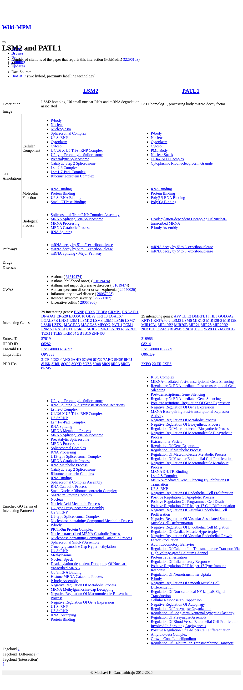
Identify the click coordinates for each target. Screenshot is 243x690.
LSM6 (119, 320)
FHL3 (212, 316)
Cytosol (57, 146)
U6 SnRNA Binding (66, 198)
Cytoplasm (59, 142)
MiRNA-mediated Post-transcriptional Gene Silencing (192, 381)
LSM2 (90, 91)
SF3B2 (92, 329)
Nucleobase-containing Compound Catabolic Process (91, 538)
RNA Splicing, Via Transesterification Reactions (88, 405)
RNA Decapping (63, 615)
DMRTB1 (199, 316)
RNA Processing (63, 452)
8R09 (106, 364)
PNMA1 (47, 329)
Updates (18, 66)
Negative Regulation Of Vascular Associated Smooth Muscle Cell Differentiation (191, 521)
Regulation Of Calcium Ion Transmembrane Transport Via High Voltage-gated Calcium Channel (195, 551)
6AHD (76, 360)
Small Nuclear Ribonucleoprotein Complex (84, 491)
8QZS (87, 364)
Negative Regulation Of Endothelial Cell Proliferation (192, 493)
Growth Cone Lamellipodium (173, 639)
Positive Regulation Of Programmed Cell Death (187, 501)
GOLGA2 (225, 316)
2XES (167, 364)
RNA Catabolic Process (69, 486)
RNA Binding (61, 189)
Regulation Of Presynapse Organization (181, 609)
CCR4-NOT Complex (167, 159)
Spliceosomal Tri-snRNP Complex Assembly (85, 215)
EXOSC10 (77, 316)
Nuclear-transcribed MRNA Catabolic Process (86, 534)
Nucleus (57, 125)
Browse (17, 53)
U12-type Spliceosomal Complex (76, 456)
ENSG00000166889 (156, 349)
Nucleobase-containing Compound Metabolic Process (92, 521)
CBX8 (90, 312)
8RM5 (46, 368)
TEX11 (46, 333)
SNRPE (131, 329)
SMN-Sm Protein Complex (71, 495)
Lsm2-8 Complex (64, 168)
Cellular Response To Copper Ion (176, 600)
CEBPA (101, 312)
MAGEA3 (72, 325)
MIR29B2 (220, 325)
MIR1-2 (199, 320)
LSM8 (46, 325)
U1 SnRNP (59, 606)
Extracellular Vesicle (166, 441)
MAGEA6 (89, 325)
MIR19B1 (149, 325)
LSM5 (108, 320)
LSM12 (86, 320)
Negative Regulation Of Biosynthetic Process (185, 424)
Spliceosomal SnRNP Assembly (75, 542)
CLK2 (186, 316)
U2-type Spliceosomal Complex (75, 516)
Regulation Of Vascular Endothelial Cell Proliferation (192, 459)
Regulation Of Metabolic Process (176, 450)
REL (69, 329)
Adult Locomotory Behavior (172, 544)
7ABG (108, 360)
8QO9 (66, 364)
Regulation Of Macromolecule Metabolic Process (188, 454)
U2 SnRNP (59, 512)
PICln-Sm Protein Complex (72, 529)
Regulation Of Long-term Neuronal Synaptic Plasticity (192, 613)
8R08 (97, 364)
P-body (56, 120)
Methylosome (61, 555)
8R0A (115, 364)
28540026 (127, 289)
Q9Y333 (47, 354)
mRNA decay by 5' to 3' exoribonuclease (82, 245)
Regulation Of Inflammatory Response (180, 561)
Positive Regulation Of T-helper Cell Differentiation (190, 630)
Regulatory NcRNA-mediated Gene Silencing (186, 399)
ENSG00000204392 (56, 349)
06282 (46, 344)
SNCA (188, 329)
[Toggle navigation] (4, 42)
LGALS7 (116, 316)
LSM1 (74, 320)
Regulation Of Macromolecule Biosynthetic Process (190, 429)
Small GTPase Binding (68, 202)
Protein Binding (63, 193)
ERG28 (62, 316)
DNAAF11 (130, 312)
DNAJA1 (48, 316)
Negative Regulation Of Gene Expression (82, 602)
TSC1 (198, 329)
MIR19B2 (165, 325)
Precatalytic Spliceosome (70, 159)
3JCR (45, 360)
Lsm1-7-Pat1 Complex (68, 172)
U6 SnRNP (59, 138)
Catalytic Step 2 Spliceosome (73, 163)
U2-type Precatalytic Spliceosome (77, 155)
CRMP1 (114, 312)
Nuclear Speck (162, 155)
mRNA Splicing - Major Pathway (76, 253)
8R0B (125, 364)
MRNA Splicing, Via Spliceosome (77, 219)
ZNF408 (98, 333)
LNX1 (64, 320)
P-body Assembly (164, 228)
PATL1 (190, 91)
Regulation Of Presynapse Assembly (179, 617)
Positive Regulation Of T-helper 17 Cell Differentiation (193, 506)
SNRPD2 (117, 329)
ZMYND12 (226, 329)
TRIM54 (69, 333)
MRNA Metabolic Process (71, 431)
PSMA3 (163, 329)
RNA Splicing (61, 232)
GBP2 (91, 316)
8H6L (55, 364)
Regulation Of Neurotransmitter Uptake (181, 574)
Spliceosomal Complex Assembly (76, 482)
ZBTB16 (84, 333)
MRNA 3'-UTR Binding (169, 471)
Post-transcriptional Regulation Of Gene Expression (190, 403)
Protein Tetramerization (169, 557)
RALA (60, 329)
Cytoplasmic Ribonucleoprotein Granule (182, 163)
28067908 (104, 294)
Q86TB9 (148, 354)
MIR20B (181, 325)
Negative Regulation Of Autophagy (178, 604)
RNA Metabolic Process (69, 465)
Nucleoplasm (61, 129)
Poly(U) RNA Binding (168, 198)
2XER (157, 364)
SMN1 (103, 329)
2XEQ (146, 364)
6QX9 (97, 360)
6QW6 (87, 360)
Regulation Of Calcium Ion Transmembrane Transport (192, 643)
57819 (46, 339)
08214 (146, 344)
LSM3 (98, 320)
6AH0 (65, 360)
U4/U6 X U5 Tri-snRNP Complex (77, 150)
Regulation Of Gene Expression (175, 446)
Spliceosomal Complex (68, 133)
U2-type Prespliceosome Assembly (77, 508)
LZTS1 (57, 325)
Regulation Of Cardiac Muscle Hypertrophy (184, 531)
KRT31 (146, 320)
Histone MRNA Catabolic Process (77, 576)
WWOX (210, 329)
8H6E (118, 360)
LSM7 (130, 320)
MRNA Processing (65, 223)
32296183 (130, 59)
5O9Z (55, 360)
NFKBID (148, 329)
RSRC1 (80, 329)
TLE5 (57, 333)
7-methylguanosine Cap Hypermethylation (83, 546)
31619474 (73, 277)
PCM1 (128, 325)
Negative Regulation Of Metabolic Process (83, 585)
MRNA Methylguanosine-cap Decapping (82, 589)
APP (177, 316)
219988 (147, 339)
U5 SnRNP (59, 611)
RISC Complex (162, 377)
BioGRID (18, 76)
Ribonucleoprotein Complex (72, 176)
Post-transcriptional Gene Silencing (178, 394)
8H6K (46, 364)
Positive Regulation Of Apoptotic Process (182, 497)
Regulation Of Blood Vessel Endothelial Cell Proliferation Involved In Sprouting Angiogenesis (195, 623)
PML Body (159, 150)
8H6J (128, 360)
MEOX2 (104, 325)
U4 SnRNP (59, 551)
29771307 (102, 298)
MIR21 (194, 325)
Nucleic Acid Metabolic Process (75, 504)
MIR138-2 (214, 320)
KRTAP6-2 (162, 320)
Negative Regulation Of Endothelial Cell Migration (190, 527)
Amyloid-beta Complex (169, 634)
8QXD (76, 364)
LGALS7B (49, 320)
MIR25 (206, 325)
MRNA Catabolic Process (70, 228)
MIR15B (230, 320)
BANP (79, 312)
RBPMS (176, 329)
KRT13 (102, 316)
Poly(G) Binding (163, 202)
